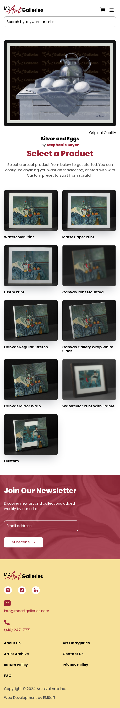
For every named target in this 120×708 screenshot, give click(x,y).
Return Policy (16, 664)
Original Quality (102, 132)
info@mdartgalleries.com (26, 606)
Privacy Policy (75, 664)
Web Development (20, 697)
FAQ (8, 675)
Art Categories (76, 642)
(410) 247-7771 (17, 625)
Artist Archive (16, 653)
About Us (12, 642)
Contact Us (73, 653)
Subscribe (21, 542)
